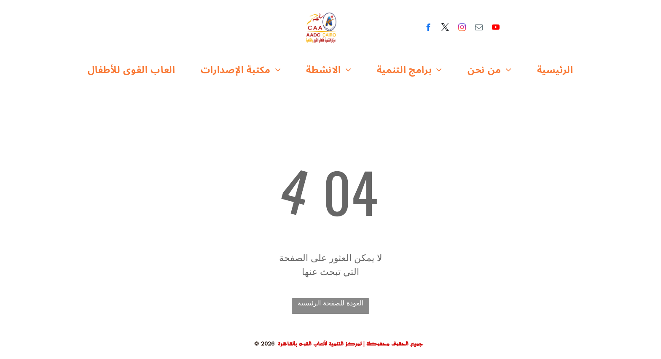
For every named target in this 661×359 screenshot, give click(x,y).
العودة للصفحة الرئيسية (330, 303)
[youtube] (496, 28)
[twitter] (445, 28)
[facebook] (428, 28)
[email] (479, 28)
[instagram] (462, 28)
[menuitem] (131, 70)
